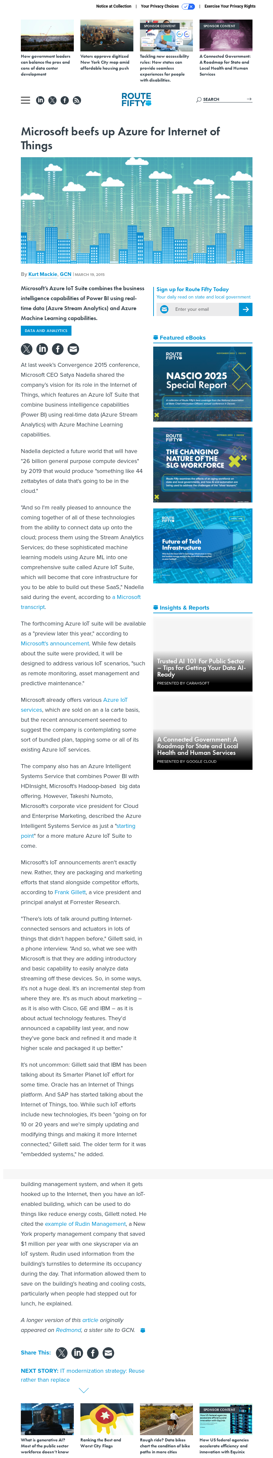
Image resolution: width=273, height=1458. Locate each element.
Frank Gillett (70, 892)
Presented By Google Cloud (186, 761)
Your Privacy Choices (168, 7)
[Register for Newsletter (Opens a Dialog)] (245, 309)
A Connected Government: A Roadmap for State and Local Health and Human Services (197, 746)
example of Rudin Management (85, 1224)
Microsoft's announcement (55, 643)
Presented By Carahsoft (183, 683)
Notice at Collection (113, 6)
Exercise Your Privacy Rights (230, 6)
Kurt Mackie (42, 274)
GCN (65, 274)
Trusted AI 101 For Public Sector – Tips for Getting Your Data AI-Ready (201, 668)
